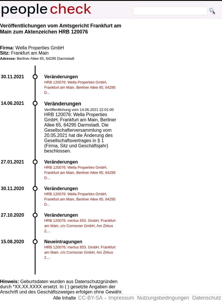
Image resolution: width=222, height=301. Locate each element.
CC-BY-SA (90, 298)
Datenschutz (206, 298)
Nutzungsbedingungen (163, 298)
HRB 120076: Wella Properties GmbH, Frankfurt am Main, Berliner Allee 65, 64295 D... (80, 87)
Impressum (121, 298)
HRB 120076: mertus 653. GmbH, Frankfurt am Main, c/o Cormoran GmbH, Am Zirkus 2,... (80, 225)
